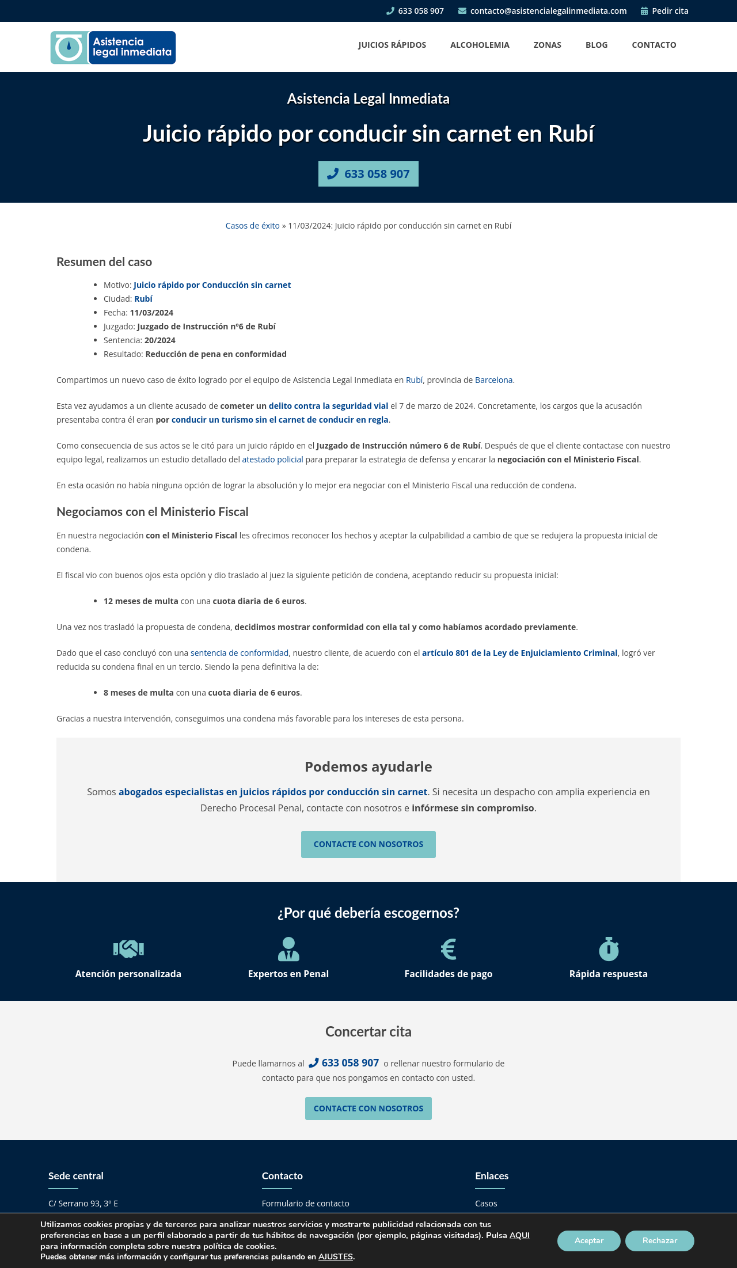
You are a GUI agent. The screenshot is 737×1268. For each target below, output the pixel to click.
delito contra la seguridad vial (329, 405)
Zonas (547, 44)
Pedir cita (665, 10)
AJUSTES (335, 1257)
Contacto (654, 44)
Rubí (143, 298)
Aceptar (589, 1240)
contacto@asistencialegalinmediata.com (542, 10)
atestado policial (272, 459)
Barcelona (493, 379)
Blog (597, 44)
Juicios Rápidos (392, 44)
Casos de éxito (253, 225)
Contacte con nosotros (368, 843)
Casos (486, 1203)
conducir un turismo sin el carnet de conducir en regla (280, 419)
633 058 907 (415, 10)
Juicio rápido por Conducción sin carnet (212, 284)
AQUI (520, 1235)
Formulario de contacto (305, 1203)
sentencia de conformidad (239, 652)
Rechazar (660, 1240)
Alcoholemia (480, 44)
